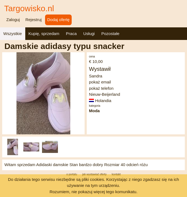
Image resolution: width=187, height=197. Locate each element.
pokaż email (100, 82)
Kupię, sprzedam (44, 33)
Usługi (89, 33)
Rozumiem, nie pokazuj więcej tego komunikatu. (93, 191)
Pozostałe (110, 33)
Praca (71, 33)
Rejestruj (33, 19)
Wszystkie (12, 33)
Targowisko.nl (29, 8)
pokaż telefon (101, 88)
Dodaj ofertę (58, 19)
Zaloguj (13, 19)
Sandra (95, 76)
